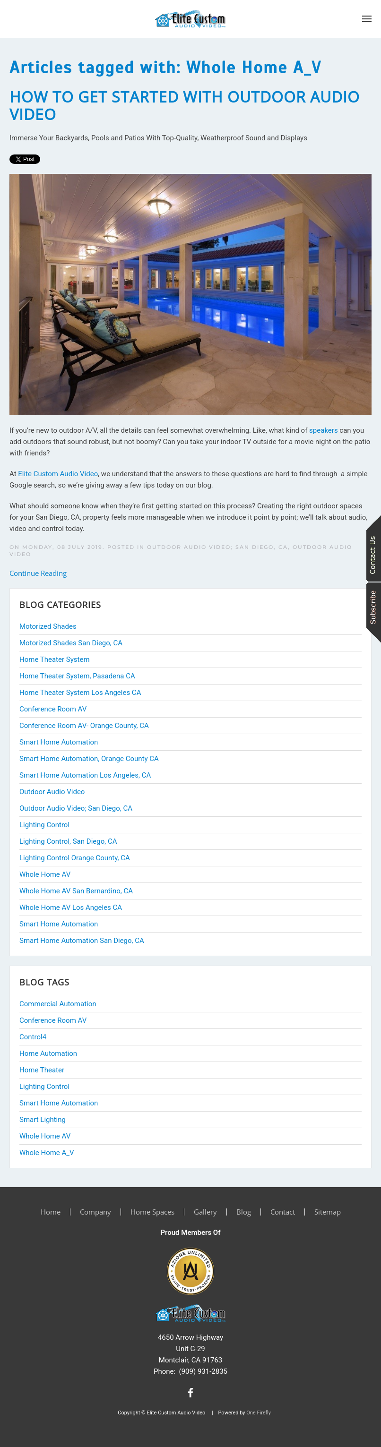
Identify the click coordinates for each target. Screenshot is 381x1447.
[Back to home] (190, 19)
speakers (323, 430)
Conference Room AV (53, 1020)
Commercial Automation (57, 1004)
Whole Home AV (44, 1136)
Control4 (32, 1037)
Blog (243, 1211)
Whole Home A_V (46, 1152)
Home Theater (41, 1070)
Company (95, 1211)
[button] (367, 19)
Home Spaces (152, 1211)
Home (51, 1211)
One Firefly (258, 1413)
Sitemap (327, 1211)
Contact (282, 1211)
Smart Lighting (42, 1119)
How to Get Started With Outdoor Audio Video (184, 105)
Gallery (205, 1211)
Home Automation (48, 1053)
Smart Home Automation (58, 1103)
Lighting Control (44, 1086)
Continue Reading (38, 573)
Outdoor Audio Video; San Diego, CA (217, 547)
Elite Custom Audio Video (58, 474)
